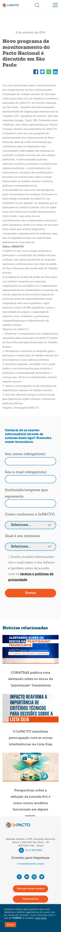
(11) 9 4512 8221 (30, 850)
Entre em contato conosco (30, 889)
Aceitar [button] (10, 924)
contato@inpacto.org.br (30, 863)
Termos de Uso (30, 899)
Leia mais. (41, 918)
